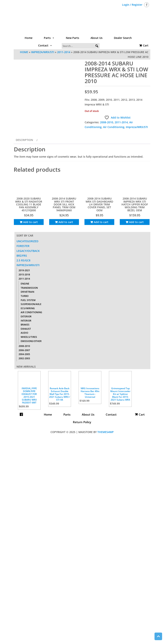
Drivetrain (27, 291)
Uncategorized (27, 241)
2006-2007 (24, 350)
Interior (26, 320)
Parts (49, 38)
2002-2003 (24, 358)
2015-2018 (24, 274)
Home (28, 38)
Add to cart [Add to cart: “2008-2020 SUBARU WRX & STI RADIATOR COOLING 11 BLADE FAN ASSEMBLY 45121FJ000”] (30, 222)
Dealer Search (123, 38)
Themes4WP (105, 432)
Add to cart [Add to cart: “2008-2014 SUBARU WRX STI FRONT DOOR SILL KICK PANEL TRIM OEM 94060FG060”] (65, 222)
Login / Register (132, 4)
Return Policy (82, 422)
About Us (96, 38)
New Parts (72, 38)
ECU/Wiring (28, 308)
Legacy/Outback (28, 251)
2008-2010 (106, 122)
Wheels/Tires (29, 337)
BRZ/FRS (22, 255)
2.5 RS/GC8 (23, 260)
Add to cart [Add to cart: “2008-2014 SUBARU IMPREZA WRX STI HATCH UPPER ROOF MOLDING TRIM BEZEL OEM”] (136, 222)
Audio (24, 332)
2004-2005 (24, 354)
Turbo (24, 296)
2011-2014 (63, 52)
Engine (25, 283)
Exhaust (26, 328)
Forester (23, 246)
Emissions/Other (31, 341)
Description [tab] (24, 140)
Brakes (25, 324)
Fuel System (28, 300)
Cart (145, 45)
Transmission (29, 287)
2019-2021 (24, 270)
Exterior (26, 316)
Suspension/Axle (31, 304)
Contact (45, 45)
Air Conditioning (113, 127)
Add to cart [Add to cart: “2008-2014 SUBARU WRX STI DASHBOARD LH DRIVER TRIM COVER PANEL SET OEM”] (101, 222)
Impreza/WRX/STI (42, 52)
